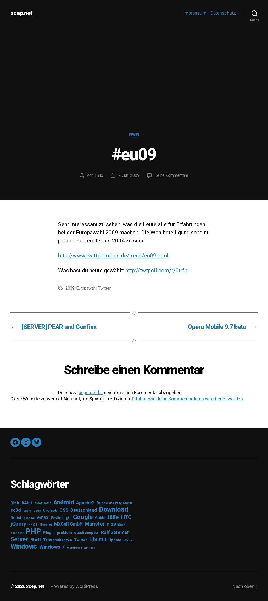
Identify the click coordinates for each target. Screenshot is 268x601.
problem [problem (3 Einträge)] (64, 533)
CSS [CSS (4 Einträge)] (63, 510)
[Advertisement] (134, 65)
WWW (134, 134)
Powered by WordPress (74, 586)
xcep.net (21, 13)
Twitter (104, 288)
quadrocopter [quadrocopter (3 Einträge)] (86, 533)
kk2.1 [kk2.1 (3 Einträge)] (32, 524)
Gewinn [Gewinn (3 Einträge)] (57, 518)
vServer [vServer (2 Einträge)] (129, 540)
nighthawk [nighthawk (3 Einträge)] (116, 524)
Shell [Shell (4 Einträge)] (35, 539)
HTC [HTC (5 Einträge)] (126, 517)
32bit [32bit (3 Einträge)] (14, 503)
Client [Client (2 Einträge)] (27, 510)
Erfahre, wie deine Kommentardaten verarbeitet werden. (188, 398)
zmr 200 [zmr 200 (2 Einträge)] (89, 547)
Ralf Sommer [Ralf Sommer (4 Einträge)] (115, 532)
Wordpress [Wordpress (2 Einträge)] (74, 547)
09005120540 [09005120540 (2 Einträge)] (43, 503)
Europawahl (86, 288)
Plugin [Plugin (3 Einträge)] (48, 533)
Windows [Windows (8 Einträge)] (23, 546)
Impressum (194, 13)
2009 (70, 288)
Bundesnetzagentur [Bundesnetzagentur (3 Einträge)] (114, 503)
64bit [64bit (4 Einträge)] (26, 502)
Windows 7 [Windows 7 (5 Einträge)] (52, 547)
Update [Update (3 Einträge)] (114, 540)
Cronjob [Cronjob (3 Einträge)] (50, 510)
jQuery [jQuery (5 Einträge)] (18, 524)
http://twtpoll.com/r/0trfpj (157, 270)
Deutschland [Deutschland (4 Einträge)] (83, 510)
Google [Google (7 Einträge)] (83, 517)
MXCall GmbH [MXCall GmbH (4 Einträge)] (68, 524)
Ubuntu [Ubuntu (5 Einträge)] (97, 539)
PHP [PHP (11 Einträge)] (33, 531)
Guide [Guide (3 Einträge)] (100, 518)
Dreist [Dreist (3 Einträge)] (15, 518)
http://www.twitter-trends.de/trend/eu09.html (113, 255)
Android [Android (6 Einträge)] (63, 502)
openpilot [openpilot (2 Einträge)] (17, 533)
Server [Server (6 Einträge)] (19, 539)
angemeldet (91, 392)
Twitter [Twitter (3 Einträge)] (80, 540)
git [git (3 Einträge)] (68, 518)
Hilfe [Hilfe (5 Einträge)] (113, 517)
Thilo (98, 175)
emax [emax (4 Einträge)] (42, 517)
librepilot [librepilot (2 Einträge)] (46, 524)
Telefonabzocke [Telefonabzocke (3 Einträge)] (57, 540)
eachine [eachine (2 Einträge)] (29, 518)
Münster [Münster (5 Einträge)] (95, 524)
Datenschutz (223, 13)
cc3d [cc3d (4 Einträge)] (15, 510)
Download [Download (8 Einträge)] (113, 509)
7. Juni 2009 (128, 175)
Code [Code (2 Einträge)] (37, 510)
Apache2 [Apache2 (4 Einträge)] (85, 502)
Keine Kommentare (171, 175)
